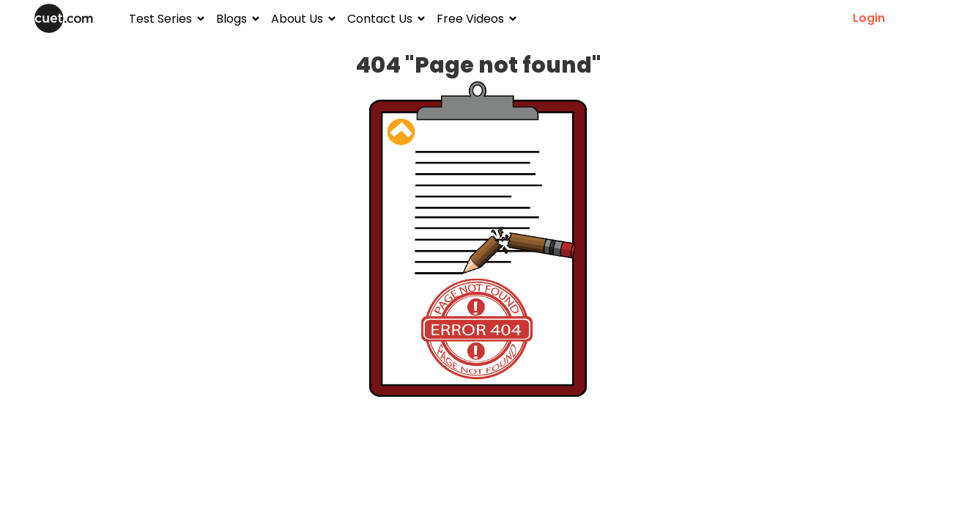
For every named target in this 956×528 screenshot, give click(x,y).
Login (869, 18)
